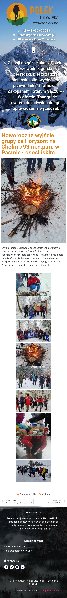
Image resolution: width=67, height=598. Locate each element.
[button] (33, 50)
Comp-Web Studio (50, 590)
